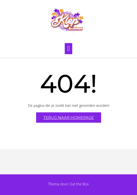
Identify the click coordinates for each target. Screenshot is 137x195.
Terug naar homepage (68, 117)
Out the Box (79, 184)
